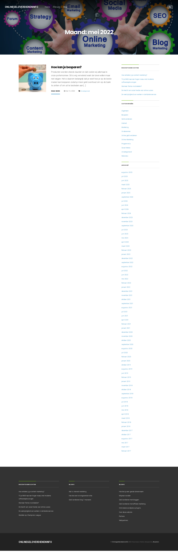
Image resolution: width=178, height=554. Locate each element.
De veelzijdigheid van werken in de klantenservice (38, 514)
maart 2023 (126, 249)
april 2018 (126, 417)
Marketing (125, 130)
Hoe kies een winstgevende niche (82, 499)
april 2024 (126, 212)
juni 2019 (125, 376)
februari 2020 (127, 360)
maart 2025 (126, 188)
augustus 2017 (128, 442)
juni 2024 (125, 208)
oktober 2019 (127, 368)
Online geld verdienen (130, 139)
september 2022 (128, 266)
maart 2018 (126, 421)
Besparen (125, 118)
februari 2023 (127, 253)
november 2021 (128, 298)
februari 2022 (127, 286)
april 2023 (126, 245)
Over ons (59, 7)
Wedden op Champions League (31, 518)
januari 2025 (127, 196)
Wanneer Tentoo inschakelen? (134, 86)
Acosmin (156, 545)
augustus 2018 (128, 401)
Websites (125, 159)
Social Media (127, 151)
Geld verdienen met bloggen (130, 503)
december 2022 (128, 262)
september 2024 (128, 200)
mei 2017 (125, 446)
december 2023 (128, 221)
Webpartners (124, 523)
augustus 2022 (128, 270)
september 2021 (128, 307)
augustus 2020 (128, 352)
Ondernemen (127, 135)
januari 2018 (127, 430)
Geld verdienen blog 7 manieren (81, 503)
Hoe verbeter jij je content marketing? (136, 75)
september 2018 (128, 397)
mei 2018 (125, 413)
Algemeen (125, 114)
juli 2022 (125, 274)
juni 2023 (125, 237)
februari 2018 (127, 425)
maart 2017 (126, 450)
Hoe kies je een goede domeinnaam (133, 495)
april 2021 (126, 323)
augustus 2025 (128, 176)
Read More (56, 91)
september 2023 (128, 229)
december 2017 (128, 434)
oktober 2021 (127, 303)
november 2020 (128, 339)
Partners (122, 519)
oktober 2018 (127, 393)
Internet (124, 126)
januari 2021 (127, 331)
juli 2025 (125, 180)
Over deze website (126, 515)
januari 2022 (127, 290)
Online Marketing (128, 143)
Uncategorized (87, 91)
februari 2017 (127, 454)
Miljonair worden (126, 499)
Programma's (127, 147)
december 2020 (128, 335)
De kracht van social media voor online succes (140, 91)
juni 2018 (125, 409)
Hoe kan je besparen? (68, 67)
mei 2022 (125, 282)
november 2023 (128, 225)
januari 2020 (127, 364)
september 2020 (128, 348)
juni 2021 (125, 319)
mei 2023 (125, 241)
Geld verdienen (127, 122)
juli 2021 (125, 315)
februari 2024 (127, 216)
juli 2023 (125, 233)
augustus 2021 (128, 311)
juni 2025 (125, 184)
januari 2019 (127, 384)
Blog (68, 7)
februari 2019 (127, 380)
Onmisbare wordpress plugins (131, 511)
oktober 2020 (127, 344)
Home (50, 7)
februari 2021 (127, 327)
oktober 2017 (127, 438)
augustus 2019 (128, 372)
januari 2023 (127, 258)
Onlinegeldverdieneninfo (23, 7)
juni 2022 (125, 278)
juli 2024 (125, 204)
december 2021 (128, 294)
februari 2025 (127, 192)
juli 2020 (125, 356)
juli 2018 (125, 405)
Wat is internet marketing (79, 495)
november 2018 (128, 389)
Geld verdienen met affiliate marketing (134, 507)
